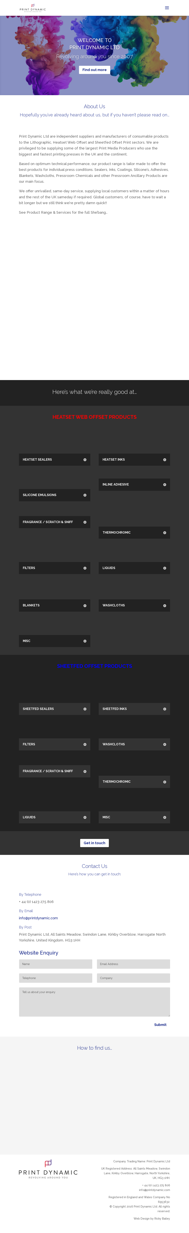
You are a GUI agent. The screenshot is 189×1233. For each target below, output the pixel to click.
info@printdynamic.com (38, 918)
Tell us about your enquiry (94, 1002)
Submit (160, 1025)
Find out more (95, 70)
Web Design (142, 1218)
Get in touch (94, 843)
